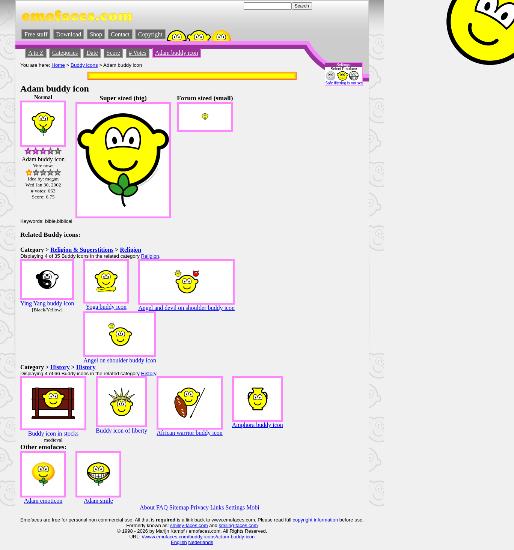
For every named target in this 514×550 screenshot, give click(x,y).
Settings (235, 507)
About (147, 507)
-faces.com (196, 525)
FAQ (162, 507)
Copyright (150, 34)
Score (113, 53)
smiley (177, 525)
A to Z (36, 53)
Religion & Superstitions (81, 249)
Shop (96, 34)
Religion (130, 249)
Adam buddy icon (176, 53)
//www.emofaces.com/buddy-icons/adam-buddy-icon (198, 536)
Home (58, 65)
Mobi (252, 507)
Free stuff (35, 34)
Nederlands (200, 542)
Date (92, 53)
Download (68, 34)
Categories (65, 53)
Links (217, 507)
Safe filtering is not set (343, 83)
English (179, 542)
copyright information (315, 520)
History (60, 367)
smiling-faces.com (238, 525)
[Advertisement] (341, 206)
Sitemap (179, 507)
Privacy (199, 507)
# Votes (137, 53)
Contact (120, 34)
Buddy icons (84, 65)
